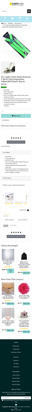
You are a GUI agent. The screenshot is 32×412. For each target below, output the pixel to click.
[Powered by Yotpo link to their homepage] (25, 210)
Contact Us (16, 366)
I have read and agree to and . (16, 401)
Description (6, 152)
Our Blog (16, 363)
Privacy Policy (16, 378)
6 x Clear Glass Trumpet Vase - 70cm (8, 263)
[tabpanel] (16, 139)
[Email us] (16, 405)
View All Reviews (5, 146)
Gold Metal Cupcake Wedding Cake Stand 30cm (8, 297)
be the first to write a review (16, 142)
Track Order (16, 349)
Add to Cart (16, 116)
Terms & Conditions (19, 400)
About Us (16, 360)
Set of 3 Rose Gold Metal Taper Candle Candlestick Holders (8, 323)
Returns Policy (16, 381)
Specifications (7, 178)
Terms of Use (16, 375)
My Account (16, 346)
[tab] (9, 219)
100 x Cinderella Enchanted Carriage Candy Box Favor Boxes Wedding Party (24, 323)
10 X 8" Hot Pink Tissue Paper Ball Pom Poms (24, 297)
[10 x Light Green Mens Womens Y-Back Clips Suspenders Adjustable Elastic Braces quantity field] (16, 112)
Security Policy (16, 384)
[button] (5, 120)
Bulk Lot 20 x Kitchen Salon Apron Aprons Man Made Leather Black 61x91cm (24, 264)
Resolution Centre (16, 352)
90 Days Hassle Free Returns (13, 126)
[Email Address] (12, 397)
